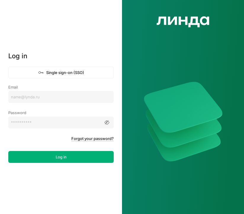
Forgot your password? (92, 138)
